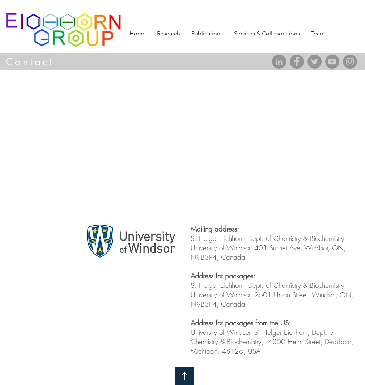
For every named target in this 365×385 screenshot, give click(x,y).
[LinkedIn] (279, 62)
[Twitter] (314, 62)
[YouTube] (332, 62)
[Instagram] (350, 62)
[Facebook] (297, 62)
